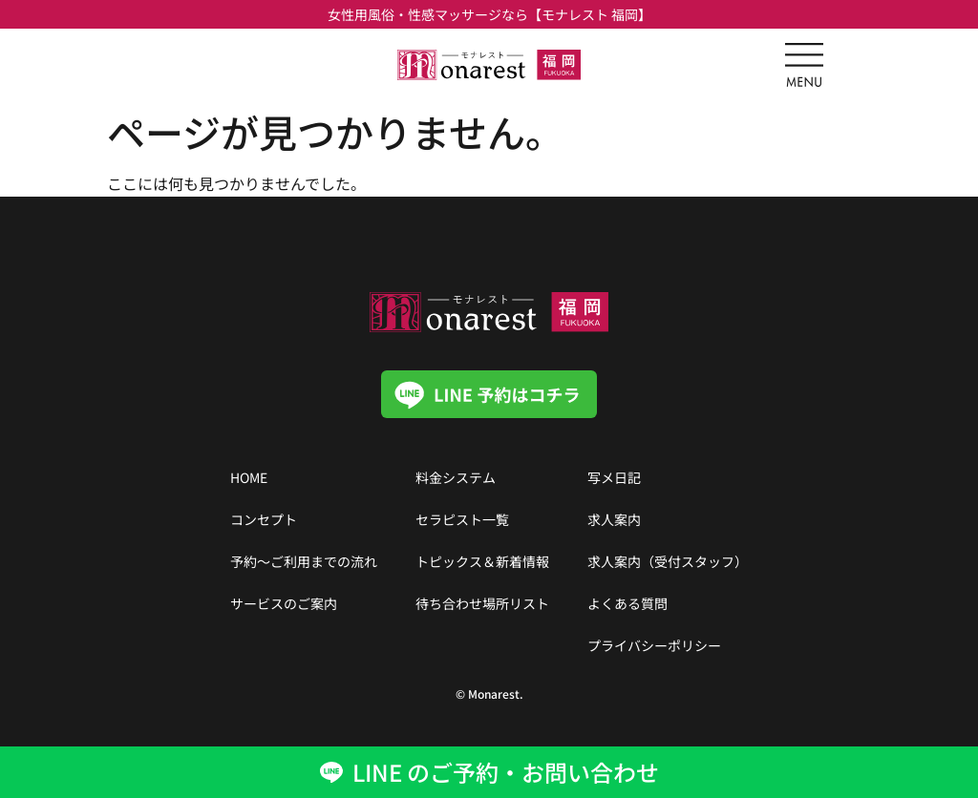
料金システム (455, 477)
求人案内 (614, 519)
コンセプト (263, 519)
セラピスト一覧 (462, 519)
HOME (248, 477)
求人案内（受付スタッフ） (667, 561)
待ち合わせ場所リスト (482, 603)
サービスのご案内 (283, 603)
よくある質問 (627, 603)
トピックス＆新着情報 (482, 561)
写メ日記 (614, 477)
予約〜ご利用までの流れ (303, 561)
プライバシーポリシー (654, 645)
